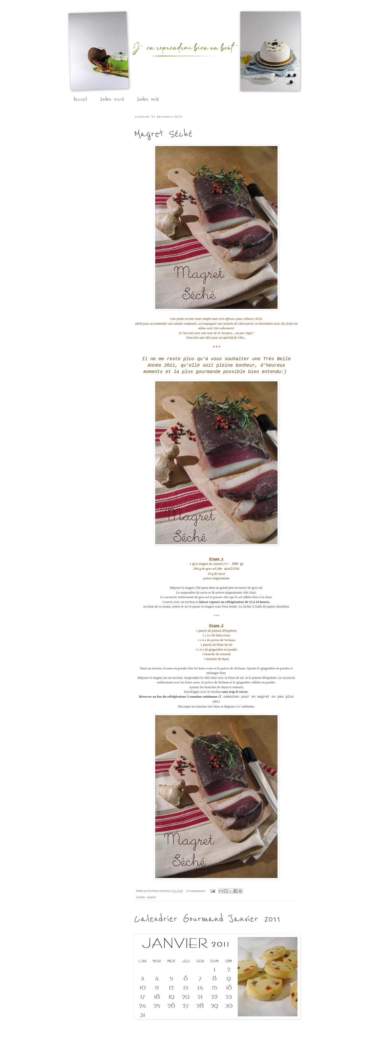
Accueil (80, 99)
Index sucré (112, 99)
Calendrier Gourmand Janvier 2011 (207, 918)
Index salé (148, 99)
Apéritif (151, 897)
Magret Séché (163, 133)
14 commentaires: (196, 890)
